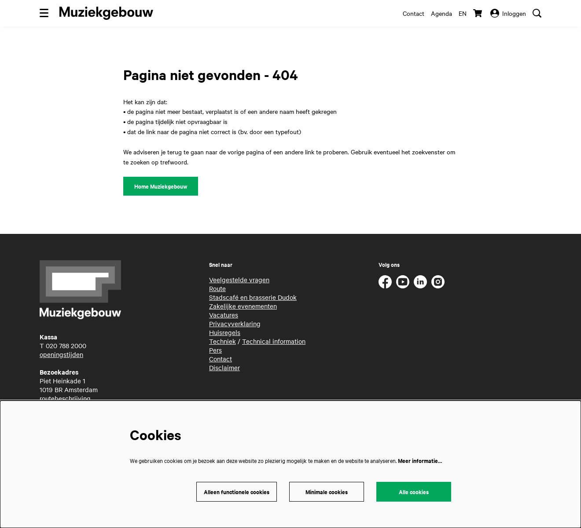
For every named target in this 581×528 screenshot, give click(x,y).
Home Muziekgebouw (160, 186)
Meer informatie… (420, 460)
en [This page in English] (463, 13)
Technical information (273, 341)
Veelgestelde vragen (239, 279)
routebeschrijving (65, 398)
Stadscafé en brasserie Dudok (253, 297)
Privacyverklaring (235, 323)
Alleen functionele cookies (236, 492)
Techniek (222, 341)
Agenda (441, 13)
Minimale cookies (326, 492)
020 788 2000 (66, 345)
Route (217, 288)
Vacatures (223, 314)
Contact (413, 13)
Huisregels (224, 332)
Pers (215, 350)
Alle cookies (414, 492)
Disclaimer (224, 367)
